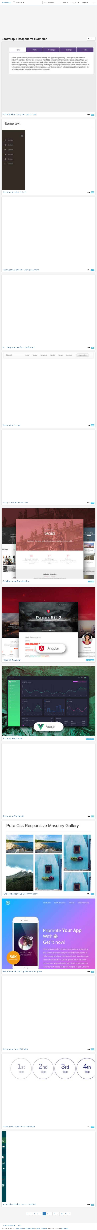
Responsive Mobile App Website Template (22, 971)
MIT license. (65, 1228)
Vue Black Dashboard (12, 738)
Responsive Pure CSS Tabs (15, 1049)
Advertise (44, 1228)
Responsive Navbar (12, 425)
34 (88, 816)
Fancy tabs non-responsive (15, 502)
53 (88, 114)
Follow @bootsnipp (9, 1225)
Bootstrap (18, 1)
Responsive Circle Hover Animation (19, 1126)
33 (88, 1049)
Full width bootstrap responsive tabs (20, 114)
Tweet (19, 1225)
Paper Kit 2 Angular (11, 660)
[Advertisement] (48, 19)
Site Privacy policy (29, 1228)
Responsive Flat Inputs (13, 816)
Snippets (74, 2)
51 (88, 192)
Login (93, 2)
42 (88, 347)
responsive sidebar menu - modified (19, 1204)
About (38, 1228)
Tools (65, 2)
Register (85, 2)
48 (88, 270)
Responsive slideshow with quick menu (21, 270)
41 (88, 425)
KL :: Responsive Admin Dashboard (19, 347)
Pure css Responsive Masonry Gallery (20, 894)
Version (91, 39)
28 (61, 1214)
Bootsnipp (6, 2)
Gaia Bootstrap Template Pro (16, 581)
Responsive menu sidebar (15, 192)
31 (88, 1127)
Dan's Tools (19, 1228)
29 (88, 1204)
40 (88, 503)
